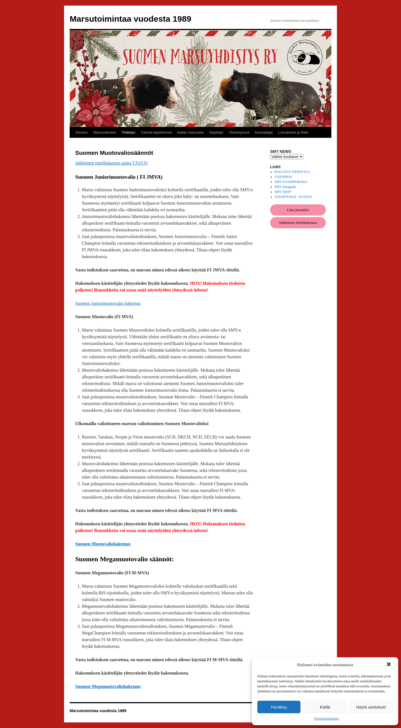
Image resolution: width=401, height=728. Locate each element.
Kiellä (325, 707)
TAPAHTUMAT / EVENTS (293, 197)
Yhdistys (128, 132)
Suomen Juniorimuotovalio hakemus (108, 303)
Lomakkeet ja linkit (293, 132)
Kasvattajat (264, 132)
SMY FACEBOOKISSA (291, 182)
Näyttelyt (216, 132)
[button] (389, 664)
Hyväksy (279, 707)
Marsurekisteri (104, 132)
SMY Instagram (285, 187)
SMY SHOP (283, 192)
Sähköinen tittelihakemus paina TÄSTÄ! (111, 163)
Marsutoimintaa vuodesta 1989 (130, 18)
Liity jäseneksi (298, 210)
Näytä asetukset (371, 707)
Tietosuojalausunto (326, 718)
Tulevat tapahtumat (156, 132)
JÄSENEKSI (283, 177)
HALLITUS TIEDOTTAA (292, 172)
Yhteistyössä (239, 132)
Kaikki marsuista (190, 132)
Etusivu (82, 132)
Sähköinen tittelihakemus (298, 222)
